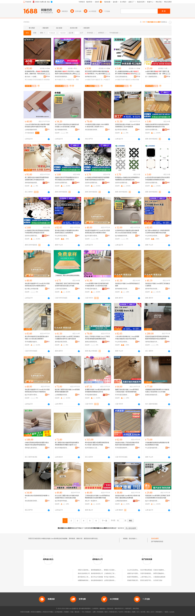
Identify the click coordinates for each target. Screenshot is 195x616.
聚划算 (77, 612)
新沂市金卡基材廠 (97, 577)
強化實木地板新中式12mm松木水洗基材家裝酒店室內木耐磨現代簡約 (97, 232)
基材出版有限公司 (84, 573)
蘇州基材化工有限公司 (85, 577)
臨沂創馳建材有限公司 (62, 130)
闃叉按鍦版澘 (29, 79)
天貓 (71, 612)
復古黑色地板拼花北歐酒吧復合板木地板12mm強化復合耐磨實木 (37, 338)
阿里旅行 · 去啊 (90, 612)
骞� (48, 76)
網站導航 (136, 608)
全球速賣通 (58, 612)
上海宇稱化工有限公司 (147, 577)
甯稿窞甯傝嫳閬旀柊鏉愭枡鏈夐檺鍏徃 (62, 76)
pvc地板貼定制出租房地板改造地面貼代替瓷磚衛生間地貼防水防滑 (37, 232)
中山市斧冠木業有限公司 (62, 236)
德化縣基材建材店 (97, 580)
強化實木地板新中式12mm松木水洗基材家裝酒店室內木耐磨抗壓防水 (37, 285)
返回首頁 (121, 528)
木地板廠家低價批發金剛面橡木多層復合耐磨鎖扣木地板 (157, 444)
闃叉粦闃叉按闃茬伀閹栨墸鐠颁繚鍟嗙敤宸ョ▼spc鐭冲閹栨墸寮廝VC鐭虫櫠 (97, 73)
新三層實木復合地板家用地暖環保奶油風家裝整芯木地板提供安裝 (37, 179)
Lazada (171, 612)
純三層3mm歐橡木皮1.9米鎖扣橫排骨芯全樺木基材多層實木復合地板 (157, 232)
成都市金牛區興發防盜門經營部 (137, 573)
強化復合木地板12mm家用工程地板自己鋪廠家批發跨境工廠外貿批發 (67, 338)
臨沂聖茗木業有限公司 (122, 130)
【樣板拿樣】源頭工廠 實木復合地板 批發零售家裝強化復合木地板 (67, 285)
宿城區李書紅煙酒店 (134, 580)
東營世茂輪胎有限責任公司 (162, 573)
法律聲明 (95, 608)
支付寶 (143, 612)
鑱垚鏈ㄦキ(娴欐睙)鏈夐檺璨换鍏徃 (32, 76)
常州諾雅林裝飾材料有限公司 (92, 395)
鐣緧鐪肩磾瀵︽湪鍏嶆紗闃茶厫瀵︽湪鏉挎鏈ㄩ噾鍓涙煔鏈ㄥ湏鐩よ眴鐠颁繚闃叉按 (37, 73)
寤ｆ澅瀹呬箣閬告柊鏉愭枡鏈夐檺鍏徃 (152, 76)
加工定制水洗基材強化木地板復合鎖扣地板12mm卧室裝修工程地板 (67, 126)
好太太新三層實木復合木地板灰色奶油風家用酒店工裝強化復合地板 (67, 497)
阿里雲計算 (113, 612)
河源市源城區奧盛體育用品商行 (150, 573)
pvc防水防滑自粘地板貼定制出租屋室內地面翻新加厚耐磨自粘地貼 (157, 179)
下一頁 (104, 521)
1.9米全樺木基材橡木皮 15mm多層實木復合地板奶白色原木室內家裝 (127, 338)
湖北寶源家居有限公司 (92, 130)
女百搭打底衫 (157, 580)
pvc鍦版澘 (88, 79)
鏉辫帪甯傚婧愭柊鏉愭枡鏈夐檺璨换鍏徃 (92, 76)
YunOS (120, 612)
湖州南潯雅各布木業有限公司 (152, 342)
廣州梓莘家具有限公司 (152, 289)
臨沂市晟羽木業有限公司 (92, 236)
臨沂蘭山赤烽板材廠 (31, 289)
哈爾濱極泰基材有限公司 (86, 580)
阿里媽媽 (100, 612)
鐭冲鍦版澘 (59, 79)
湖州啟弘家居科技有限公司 (32, 448)
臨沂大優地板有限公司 (152, 501)
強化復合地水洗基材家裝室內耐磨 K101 (37, 497)
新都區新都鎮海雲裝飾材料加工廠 (152, 395)
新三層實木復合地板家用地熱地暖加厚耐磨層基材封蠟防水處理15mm (67, 444)
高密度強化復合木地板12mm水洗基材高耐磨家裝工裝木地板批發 (127, 126)
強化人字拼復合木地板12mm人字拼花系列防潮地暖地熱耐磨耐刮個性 (97, 338)
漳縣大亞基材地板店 (84, 570)
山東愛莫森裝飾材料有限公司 (122, 501)
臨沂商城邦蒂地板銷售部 (62, 501)
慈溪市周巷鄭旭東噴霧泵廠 (136, 577)
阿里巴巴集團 (24, 612)
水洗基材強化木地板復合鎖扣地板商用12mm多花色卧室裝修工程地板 (127, 232)
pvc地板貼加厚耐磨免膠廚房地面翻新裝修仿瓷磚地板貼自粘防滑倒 (97, 179)
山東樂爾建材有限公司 (62, 395)
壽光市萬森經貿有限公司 (62, 448)
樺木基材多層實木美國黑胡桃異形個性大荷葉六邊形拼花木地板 (97, 444)
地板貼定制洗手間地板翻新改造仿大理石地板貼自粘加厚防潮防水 (67, 179)
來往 (148, 612)
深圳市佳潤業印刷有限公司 (152, 130)
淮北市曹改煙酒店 (146, 570)
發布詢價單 (155, 538)
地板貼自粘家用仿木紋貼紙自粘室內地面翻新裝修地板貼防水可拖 (157, 126)
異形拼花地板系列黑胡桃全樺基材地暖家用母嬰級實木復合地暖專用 (157, 338)
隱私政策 (110, 608)
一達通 (165, 612)
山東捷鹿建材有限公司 (32, 130)
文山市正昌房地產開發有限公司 (137, 570)
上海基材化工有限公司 (111, 573)
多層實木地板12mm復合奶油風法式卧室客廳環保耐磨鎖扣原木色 (97, 391)
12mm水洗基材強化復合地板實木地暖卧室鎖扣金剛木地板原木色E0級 (37, 126)
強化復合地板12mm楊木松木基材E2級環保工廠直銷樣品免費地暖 (127, 497)
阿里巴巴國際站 (36, 612)
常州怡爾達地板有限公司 (32, 342)
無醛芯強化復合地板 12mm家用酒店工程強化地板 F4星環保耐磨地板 (127, 391)
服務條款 (103, 608)
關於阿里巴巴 (119, 608)
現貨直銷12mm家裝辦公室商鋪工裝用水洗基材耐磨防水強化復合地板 (157, 497)
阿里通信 (128, 612)
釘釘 (152, 612)
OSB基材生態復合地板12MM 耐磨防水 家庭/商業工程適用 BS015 (97, 126)
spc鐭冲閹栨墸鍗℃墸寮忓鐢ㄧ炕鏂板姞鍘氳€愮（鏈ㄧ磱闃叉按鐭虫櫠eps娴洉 (157, 73)
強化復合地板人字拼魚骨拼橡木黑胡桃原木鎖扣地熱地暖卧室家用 (127, 444)
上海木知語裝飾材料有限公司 (62, 289)
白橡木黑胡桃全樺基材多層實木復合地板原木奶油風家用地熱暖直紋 (37, 444)
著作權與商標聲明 (85, 608)
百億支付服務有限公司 (160, 570)
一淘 (82, 612)
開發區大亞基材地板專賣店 (113, 570)
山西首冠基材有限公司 (111, 580)
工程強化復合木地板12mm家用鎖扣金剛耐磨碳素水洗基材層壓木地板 (97, 497)
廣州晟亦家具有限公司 (62, 342)
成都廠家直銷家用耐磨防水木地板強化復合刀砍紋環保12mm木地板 (157, 391)
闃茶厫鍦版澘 (38, 79)
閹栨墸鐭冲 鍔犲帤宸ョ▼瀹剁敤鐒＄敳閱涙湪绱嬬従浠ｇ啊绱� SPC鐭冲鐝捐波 (67, 73)
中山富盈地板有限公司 (152, 448)
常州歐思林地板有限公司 (92, 289)
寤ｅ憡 (47, 74)
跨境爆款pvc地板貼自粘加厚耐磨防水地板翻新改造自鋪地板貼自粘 (127, 179)
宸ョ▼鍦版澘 (67, 79)
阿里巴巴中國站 (48, 612)
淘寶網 (66, 612)
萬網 (133, 612)
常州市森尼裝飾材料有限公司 (122, 395)
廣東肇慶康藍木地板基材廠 (100, 570)
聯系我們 (128, 608)
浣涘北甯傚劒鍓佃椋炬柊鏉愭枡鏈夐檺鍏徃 (122, 76)
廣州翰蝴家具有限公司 (122, 289)
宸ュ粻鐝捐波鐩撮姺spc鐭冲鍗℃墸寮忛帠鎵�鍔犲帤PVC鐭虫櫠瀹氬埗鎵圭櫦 (127, 73)
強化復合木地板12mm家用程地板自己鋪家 (127, 285)
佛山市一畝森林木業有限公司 (92, 501)
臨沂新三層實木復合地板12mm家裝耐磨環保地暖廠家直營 (67, 391)
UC (138, 612)
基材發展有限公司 (97, 573)
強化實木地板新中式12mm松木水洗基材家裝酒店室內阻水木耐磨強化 (37, 391)
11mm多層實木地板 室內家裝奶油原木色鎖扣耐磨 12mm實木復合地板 (97, 285)
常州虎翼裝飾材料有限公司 (122, 448)
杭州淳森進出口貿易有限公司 (92, 448)
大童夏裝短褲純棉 (159, 577)
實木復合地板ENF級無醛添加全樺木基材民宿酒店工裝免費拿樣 (67, 232)
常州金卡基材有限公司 (111, 577)
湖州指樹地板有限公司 (32, 183)
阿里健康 (159, 612)
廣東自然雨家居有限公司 (92, 342)
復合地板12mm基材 (135, 538)
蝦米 (106, 612)
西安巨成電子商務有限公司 (149, 580)
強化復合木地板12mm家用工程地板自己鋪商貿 (157, 285)
